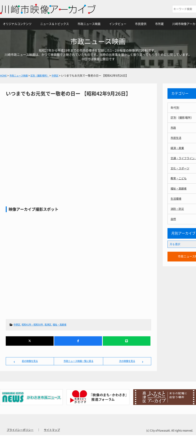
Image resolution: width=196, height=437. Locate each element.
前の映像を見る (29, 362)
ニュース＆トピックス (54, 23)
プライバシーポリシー (20, 431)
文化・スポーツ (181, 167)
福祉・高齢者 (66, 324)
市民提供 (140, 23)
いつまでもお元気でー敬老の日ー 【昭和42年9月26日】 (78, 145)
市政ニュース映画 (89, 23)
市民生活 (176, 137)
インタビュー (117, 23)
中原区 (17, 324)
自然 (173, 217)
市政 (173, 127)
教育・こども (179, 177)
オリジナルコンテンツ (17, 23)
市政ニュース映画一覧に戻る (78, 362)
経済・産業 (178, 147)
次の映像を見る (127, 362)
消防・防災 (178, 207)
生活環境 (176, 197)
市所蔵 (159, 23)
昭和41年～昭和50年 (35, 324)
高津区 (53, 324)
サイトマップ (52, 431)
